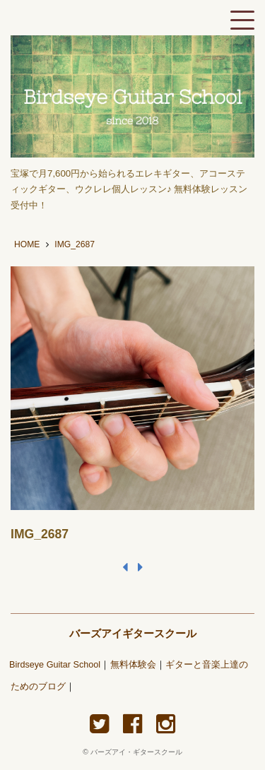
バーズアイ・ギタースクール (136, 752)
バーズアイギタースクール (132, 633)
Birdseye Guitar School (54, 665)
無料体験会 (133, 665)
